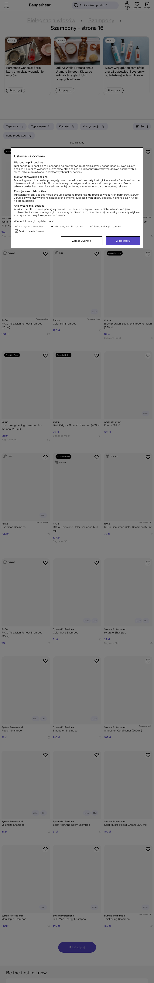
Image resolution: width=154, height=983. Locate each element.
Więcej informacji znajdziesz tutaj (33, 221)
